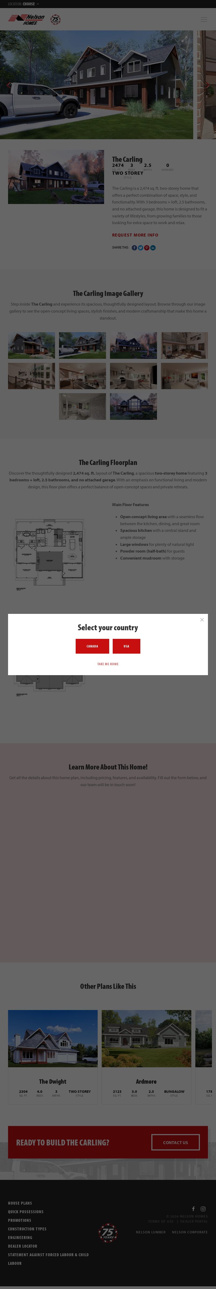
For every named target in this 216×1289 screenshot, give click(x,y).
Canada (92, 646)
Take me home (108, 663)
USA (126, 646)
